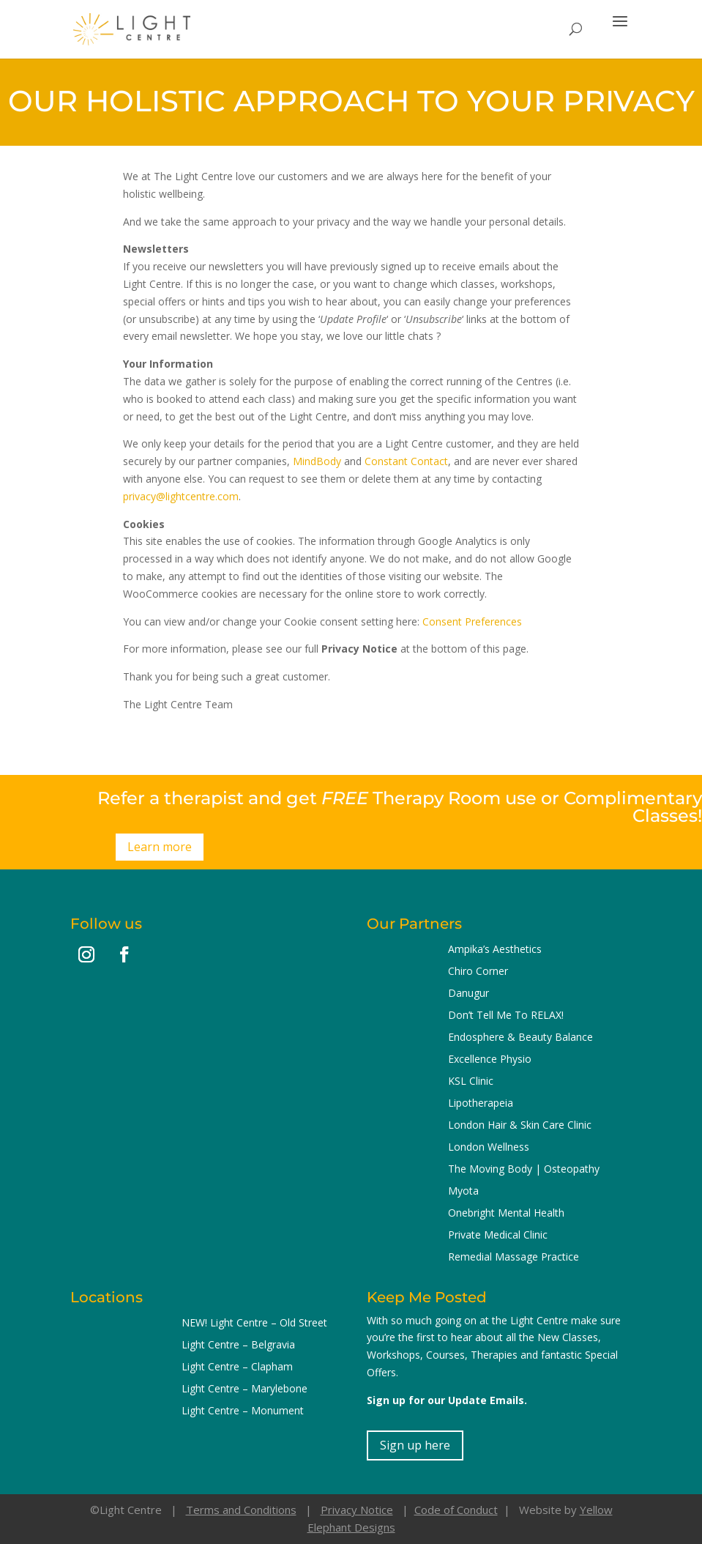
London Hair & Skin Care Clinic (519, 1126)
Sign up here (415, 1445)
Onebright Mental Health (506, 1214)
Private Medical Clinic (498, 1235)
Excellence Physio (489, 1060)
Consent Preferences (472, 621)
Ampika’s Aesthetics (495, 950)
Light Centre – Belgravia (238, 1345)
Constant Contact (406, 461)
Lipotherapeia (480, 1104)
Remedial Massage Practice (513, 1257)
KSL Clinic (470, 1082)
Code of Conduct (456, 1509)
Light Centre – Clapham (237, 1367)
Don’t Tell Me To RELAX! (506, 1016)
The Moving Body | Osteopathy (524, 1170)
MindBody (317, 461)
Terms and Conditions (241, 1509)
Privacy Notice (357, 1509)
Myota (463, 1192)
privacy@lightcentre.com (181, 496)
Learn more (159, 847)
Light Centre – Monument (243, 1411)
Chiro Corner (478, 972)
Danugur (468, 994)
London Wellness (488, 1148)
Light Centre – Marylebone (244, 1389)
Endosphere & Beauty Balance (520, 1038)
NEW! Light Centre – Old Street (254, 1323)
